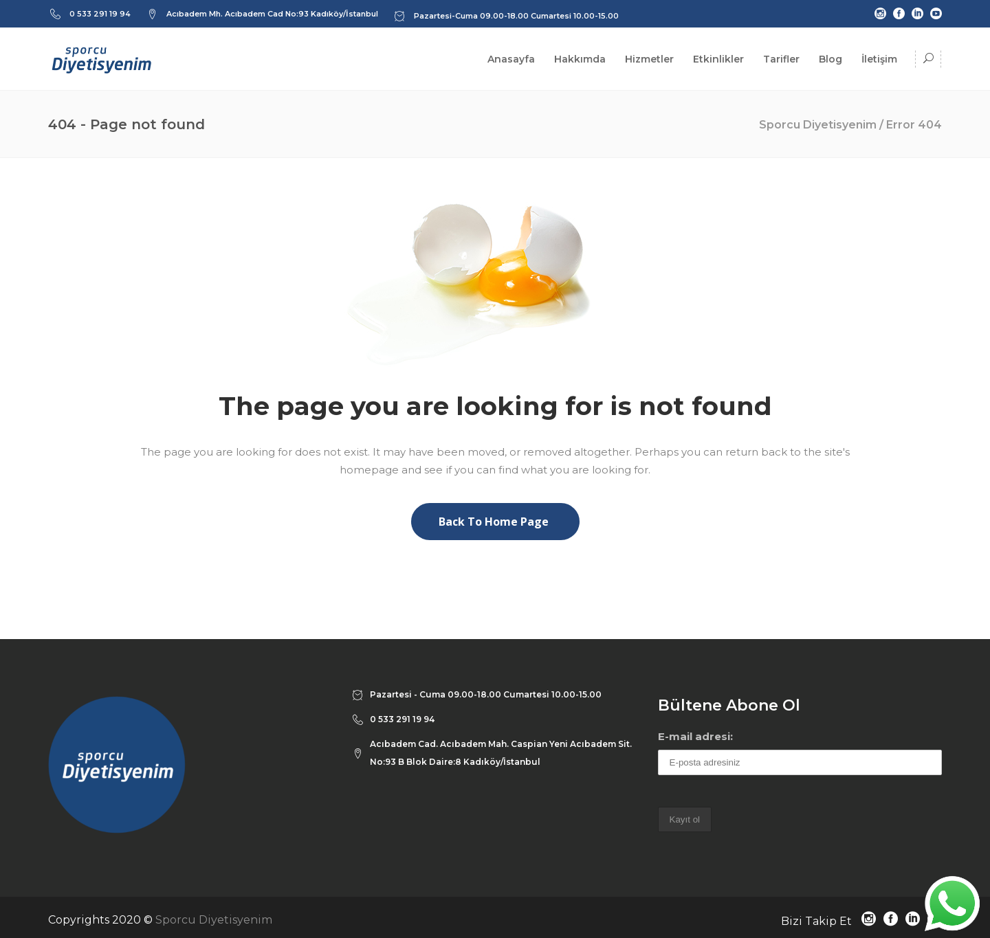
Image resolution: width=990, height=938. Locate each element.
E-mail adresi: (695, 736)
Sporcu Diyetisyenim (818, 124)
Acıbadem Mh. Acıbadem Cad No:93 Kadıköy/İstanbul (272, 14)
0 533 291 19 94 (100, 14)
